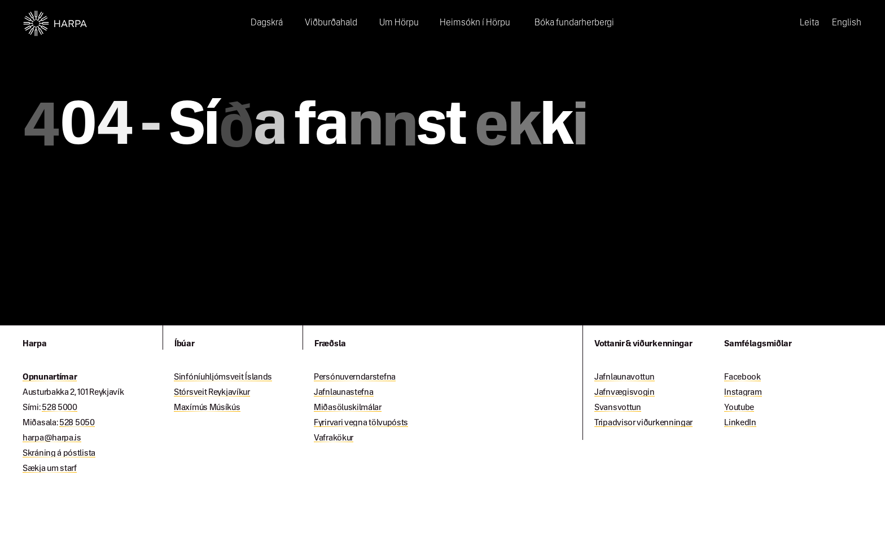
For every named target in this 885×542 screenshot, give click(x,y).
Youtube (739, 408)
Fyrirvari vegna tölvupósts (361, 423)
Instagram (742, 392)
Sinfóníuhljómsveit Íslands (223, 377)
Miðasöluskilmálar (348, 408)
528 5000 (59, 408)
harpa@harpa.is (52, 438)
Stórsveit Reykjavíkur (212, 392)
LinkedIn (740, 423)
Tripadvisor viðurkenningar (643, 423)
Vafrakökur (333, 438)
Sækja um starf (50, 469)
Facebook (742, 377)
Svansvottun (617, 408)
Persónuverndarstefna (355, 377)
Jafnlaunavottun (624, 377)
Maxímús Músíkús (207, 408)
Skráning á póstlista (59, 453)
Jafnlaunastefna (344, 392)
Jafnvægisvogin (624, 392)
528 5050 (77, 423)
